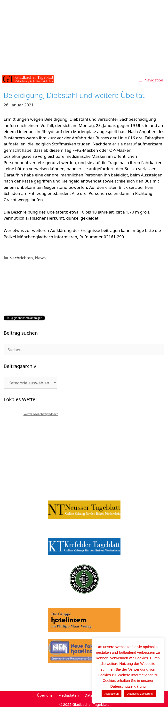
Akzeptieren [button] (111, 693)
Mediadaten (68, 695)
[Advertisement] (84, 36)
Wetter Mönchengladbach (41, 414)
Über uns (44, 695)
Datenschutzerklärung (140, 693)
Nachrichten (21, 258)
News (40, 258)
